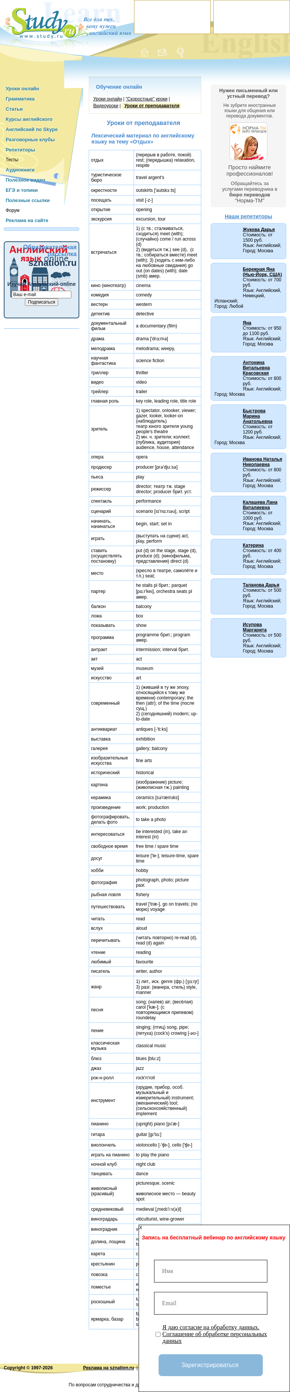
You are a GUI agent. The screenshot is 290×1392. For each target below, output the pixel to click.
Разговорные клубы (30, 139)
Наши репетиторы (248, 216)
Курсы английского (29, 119)
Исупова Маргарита (255, 627)
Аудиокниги (20, 170)
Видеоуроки (105, 105)
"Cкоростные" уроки (147, 99)
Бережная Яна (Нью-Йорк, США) (262, 272)
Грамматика (20, 99)
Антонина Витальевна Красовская (256, 368)
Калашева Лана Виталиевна (260, 505)
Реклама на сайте (27, 220)
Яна (247, 323)
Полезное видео (25, 180)
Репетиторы (20, 150)
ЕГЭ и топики (22, 190)
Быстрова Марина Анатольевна (257, 416)
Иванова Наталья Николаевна (262, 462)
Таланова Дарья (261, 585)
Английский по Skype (32, 129)
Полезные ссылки (28, 200)
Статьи (14, 109)
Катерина (253, 545)
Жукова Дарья (259, 229)
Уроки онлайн (22, 88)
